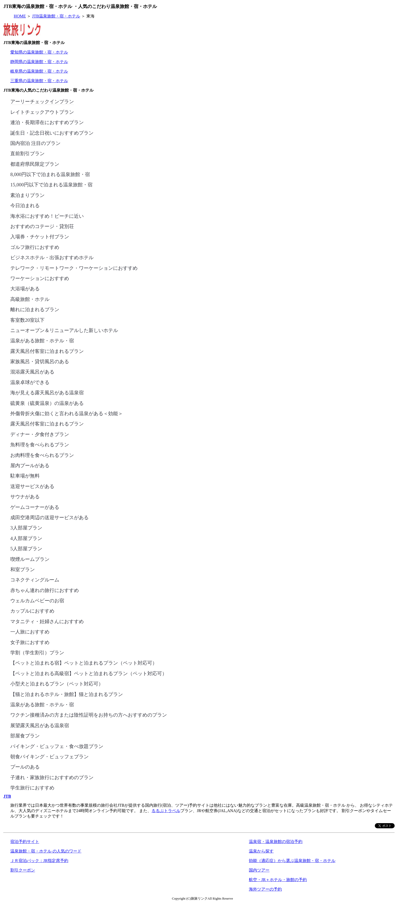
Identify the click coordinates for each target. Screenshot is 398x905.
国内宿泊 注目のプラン (35, 143)
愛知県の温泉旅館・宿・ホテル (39, 52)
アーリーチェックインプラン (42, 101)
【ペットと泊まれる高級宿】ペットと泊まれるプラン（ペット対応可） (88, 673)
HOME (20, 16)
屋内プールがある (29, 465)
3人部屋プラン (26, 527)
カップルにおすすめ (32, 610)
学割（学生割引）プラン (37, 652)
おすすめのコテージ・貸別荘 (42, 226)
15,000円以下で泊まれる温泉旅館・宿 (51, 184)
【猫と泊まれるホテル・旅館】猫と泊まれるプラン (66, 694)
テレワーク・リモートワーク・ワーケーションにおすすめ (74, 267)
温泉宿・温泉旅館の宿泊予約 (275, 841)
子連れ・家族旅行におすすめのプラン (52, 777)
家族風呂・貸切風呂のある (39, 361)
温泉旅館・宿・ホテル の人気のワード (45, 851)
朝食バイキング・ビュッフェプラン (49, 756)
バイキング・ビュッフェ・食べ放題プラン (56, 746)
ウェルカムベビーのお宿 (37, 600)
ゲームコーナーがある (34, 506)
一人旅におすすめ (29, 631)
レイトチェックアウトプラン (42, 111)
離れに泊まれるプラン (34, 309)
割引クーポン (22, 870)
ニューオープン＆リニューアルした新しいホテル (64, 330)
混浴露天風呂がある (32, 371)
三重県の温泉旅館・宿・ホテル (39, 81)
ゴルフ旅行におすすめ (34, 247)
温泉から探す (261, 851)
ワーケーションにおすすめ (39, 278)
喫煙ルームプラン (29, 558)
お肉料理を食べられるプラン (42, 455)
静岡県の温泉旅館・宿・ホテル (39, 61)
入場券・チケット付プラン (39, 236)
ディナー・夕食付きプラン (39, 434)
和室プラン (22, 569)
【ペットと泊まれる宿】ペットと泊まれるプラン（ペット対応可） (83, 662)
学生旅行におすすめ (32, 787)
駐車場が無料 (25, 475)
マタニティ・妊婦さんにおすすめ (47, 621)
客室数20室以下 (27, 319)
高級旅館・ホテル (29, 299)
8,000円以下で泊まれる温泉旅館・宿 (50, 174)
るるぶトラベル (165, 810)
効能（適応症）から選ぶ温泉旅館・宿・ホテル (292, 860)
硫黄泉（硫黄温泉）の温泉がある (47, 403)
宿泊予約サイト (24, 841)
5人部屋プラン (26, 548)
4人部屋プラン (26, 538)
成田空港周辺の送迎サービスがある (49, 517)
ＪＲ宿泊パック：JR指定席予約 (39, 860)
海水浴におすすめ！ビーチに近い (47, 215)
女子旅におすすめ (29, 642)
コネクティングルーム (34, 579)
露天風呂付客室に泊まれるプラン (47, 351)
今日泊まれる (25, 205)
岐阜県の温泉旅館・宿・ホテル (39, 71)
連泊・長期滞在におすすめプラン (47, 122)
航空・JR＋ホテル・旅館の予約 (278, 879)
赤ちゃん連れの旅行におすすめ (44, 590)
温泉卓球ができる (29, 382)
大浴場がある (25, 288)
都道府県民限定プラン (34, 163)
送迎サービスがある (32, 486)
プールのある (25, 766)
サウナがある (25, 496)
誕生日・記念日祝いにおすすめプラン (52, 132)
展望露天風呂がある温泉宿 (39, 725)
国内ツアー (259, 870)
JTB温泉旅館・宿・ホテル (56, 16)
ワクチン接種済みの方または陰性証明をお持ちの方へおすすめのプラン (88, 714)
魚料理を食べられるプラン (39, 444)
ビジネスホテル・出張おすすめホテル (52, 257)
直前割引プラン (27, 153)
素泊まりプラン (27, 195)
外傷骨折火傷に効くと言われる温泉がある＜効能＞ (66, 413)
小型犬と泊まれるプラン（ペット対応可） (56, 683)
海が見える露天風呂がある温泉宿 (47, 392)
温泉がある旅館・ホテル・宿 (42, 340)
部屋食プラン (25, 735)
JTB (7, 796)
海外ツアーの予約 (265, 889)
